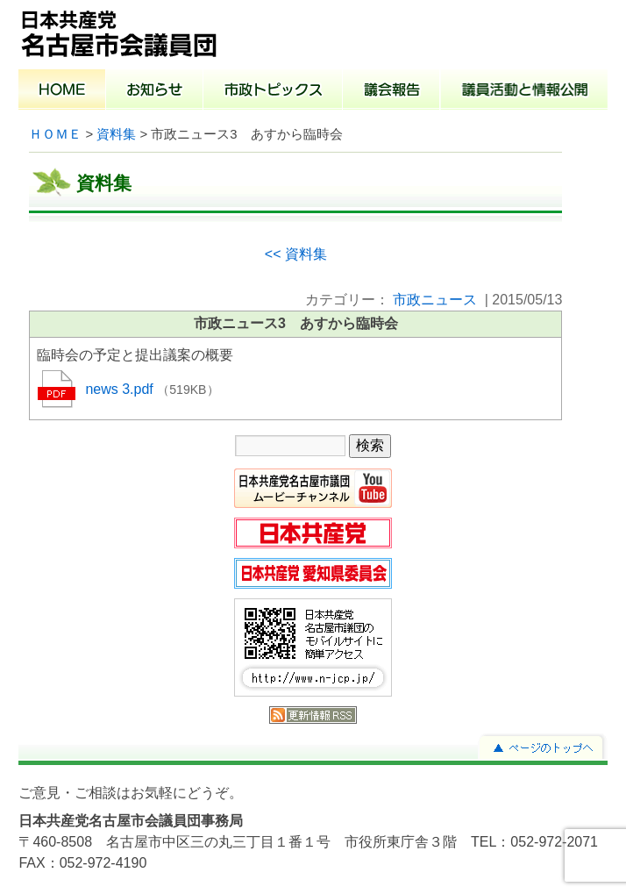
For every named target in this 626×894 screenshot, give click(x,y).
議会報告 (391, 91)
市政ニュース (435, 299)
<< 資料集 (296, 254)
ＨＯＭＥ (55, 134)
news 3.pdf (121, 389)
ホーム (62, 91)
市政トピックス (273, 91)
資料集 (116, 134)
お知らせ (154, 91)
